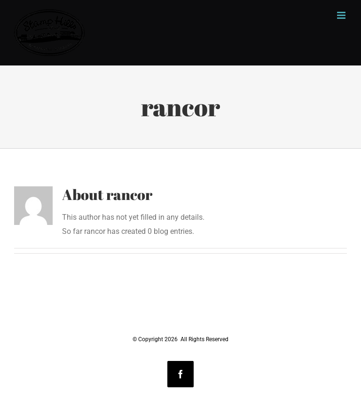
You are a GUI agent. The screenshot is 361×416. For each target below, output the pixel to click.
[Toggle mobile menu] (342, 15)
